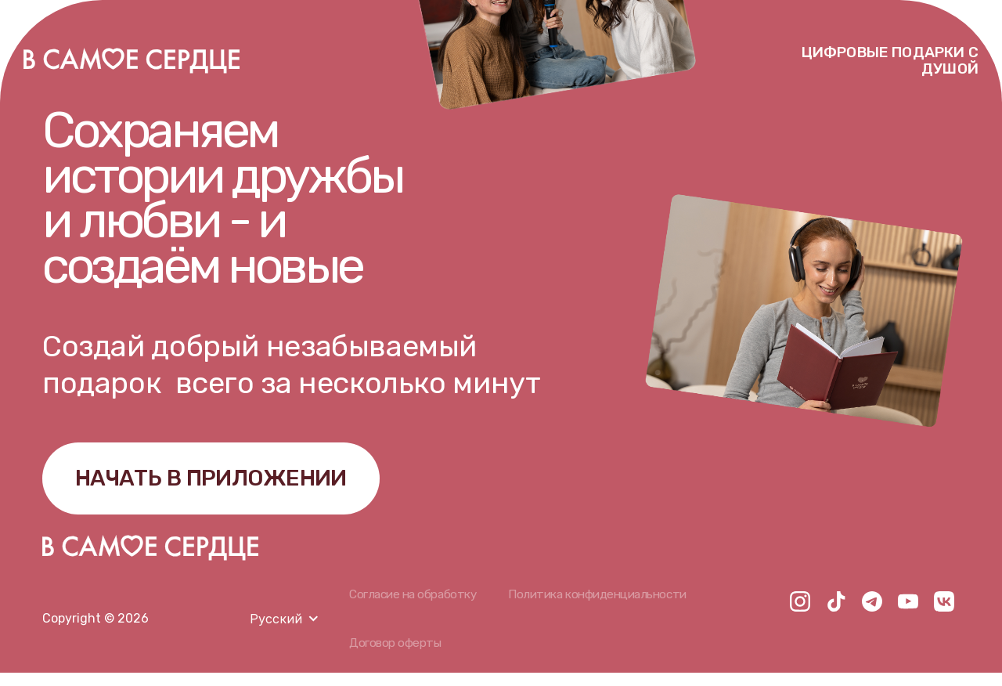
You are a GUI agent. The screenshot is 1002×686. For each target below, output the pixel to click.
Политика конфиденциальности (607, 605)
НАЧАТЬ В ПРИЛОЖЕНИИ (232, 484)
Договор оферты (396, 655)
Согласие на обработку (416, 605)
